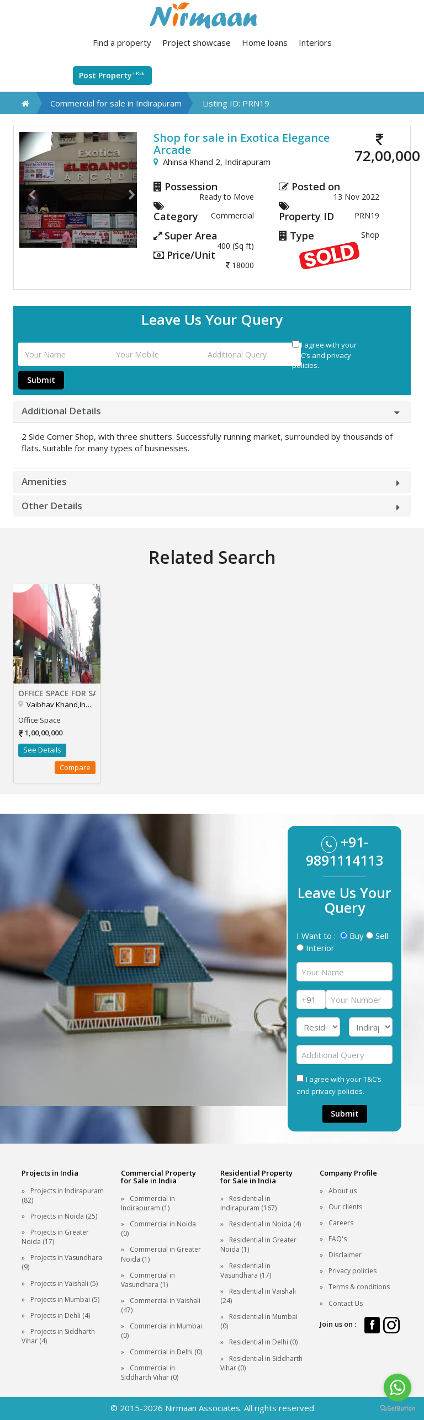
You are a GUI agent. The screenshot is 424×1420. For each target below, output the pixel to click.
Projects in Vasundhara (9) (62, 1262)
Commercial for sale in (116, 103)
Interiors (315, 42)
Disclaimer (345, 1254)
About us (342, 1190)
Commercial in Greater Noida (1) (161, 1254)
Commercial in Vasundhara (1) (148, 1279)
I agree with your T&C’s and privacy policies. (324, 355)
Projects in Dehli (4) (60, 1315)
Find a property (122, 42)
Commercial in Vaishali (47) (160, 1305)
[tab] (212, 411)
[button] (28, 190)
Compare (75, 767)
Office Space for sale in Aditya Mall (57, 693)
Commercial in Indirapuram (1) (148, 1203)
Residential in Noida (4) (265, 1224)
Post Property (112, 75)
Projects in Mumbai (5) (64, 1299)
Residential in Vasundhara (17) (245, 1270)
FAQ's (337, 1238)
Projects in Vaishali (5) (64, 1283)
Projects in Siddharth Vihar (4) (58, 1336)
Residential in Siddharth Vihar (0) (261, 1363)
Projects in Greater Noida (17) (55, 1236)
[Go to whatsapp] (397, 1387)
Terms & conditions (359, 1286)
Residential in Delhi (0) (263, 1342)
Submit (41, 380)
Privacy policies (352, 1270)
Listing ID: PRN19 (236, 103)
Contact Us (345, 1303)
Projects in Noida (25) (63, 1216)
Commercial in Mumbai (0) (161, 1330)
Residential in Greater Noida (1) (258, 1244)
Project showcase (196, 42)
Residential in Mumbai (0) (259, 1321)
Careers (340, 1222)
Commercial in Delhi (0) (166, 1352)
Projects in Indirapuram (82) (63, 1195)
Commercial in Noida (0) (158, 1228)
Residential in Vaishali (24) (258, 1295)
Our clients (345, 1206)
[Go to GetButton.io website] (397, 1408)
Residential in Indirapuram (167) (248, 1203)
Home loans (265, 42)
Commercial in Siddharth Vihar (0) (149, 1372)
